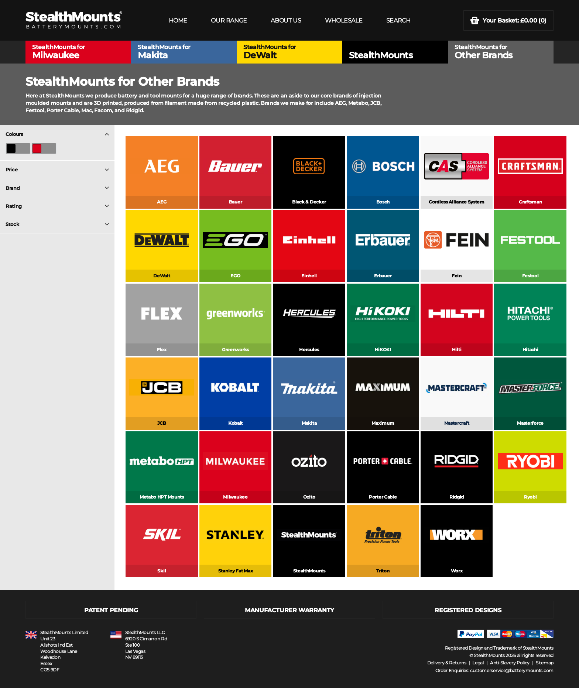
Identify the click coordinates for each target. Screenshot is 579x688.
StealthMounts (309, 571)
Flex (162, 349)
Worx (457, 571)
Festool (530, 275)
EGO (235, 275)
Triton (382, 571)
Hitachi (530, 349)
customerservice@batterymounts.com (512, 670)
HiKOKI (383, 349)
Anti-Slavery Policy (510, 662)
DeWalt (161, 275)
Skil (161, 571)
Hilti (457, 349)
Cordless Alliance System (456, 202)
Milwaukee (235, 497)
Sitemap (545, 662)
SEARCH (398, 20)
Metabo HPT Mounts (162, 497)
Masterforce (530, 423)
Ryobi (530, 497)
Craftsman (530, 202)
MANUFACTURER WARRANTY (289, 610)
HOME (178, 20)
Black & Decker (309, 202)
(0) (508, 20)
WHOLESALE (343, 20)
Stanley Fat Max (235, 571)
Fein (457, 275)
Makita (309, 423)
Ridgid (456, 497)
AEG (161, 202)
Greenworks (235, 349)
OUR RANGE (229, 20)
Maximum (382, 423)
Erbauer (382, 275)
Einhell (309, 275)
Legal (478, 662)
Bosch (383, 202)
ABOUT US (286, 20)
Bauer (235, 202)
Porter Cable (383, 497)
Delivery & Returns (446, 662)
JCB (161, 423)
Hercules (309, 349)
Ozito (309, 497)
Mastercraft (456, 423)
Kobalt (235, 423)
